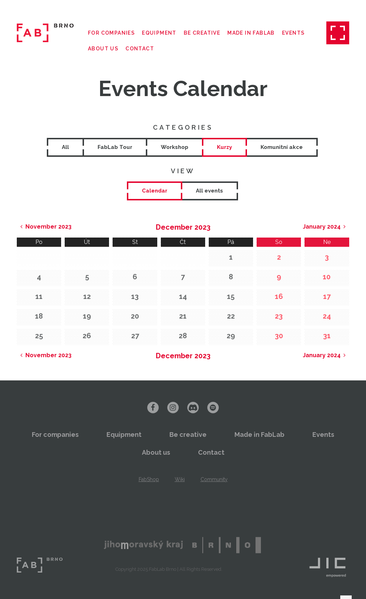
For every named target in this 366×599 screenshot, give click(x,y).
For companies (111, 33)
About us (103, 48)
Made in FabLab (251, 33)
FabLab (40, 565)
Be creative (202, 33)
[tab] (154, 190)
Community (214, 479)
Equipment (159, 33)
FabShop (149, 479)
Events (293, 33)
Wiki (180, 479)
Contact (139, 48)
